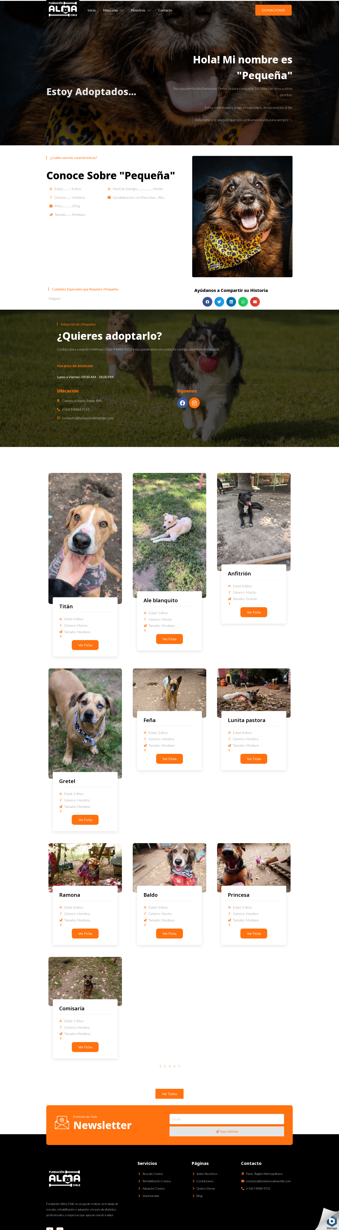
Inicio (92, 10)
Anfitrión (239, 573)
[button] (273, 10)
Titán (66, 606)
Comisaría (72, 1008)
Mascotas (113, 10)
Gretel (67, 781)
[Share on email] (255, 302)
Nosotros (141, 10)
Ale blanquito (161, 600)
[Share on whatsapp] (243, 302)
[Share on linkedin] (231, 302)
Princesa (238, 894)
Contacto (165, 10)
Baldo (151, 894)
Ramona (69, 894)
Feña (150, 720)
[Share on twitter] (219, 302)
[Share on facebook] (207, 302)
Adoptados (101, 91)
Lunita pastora (246, 720)
